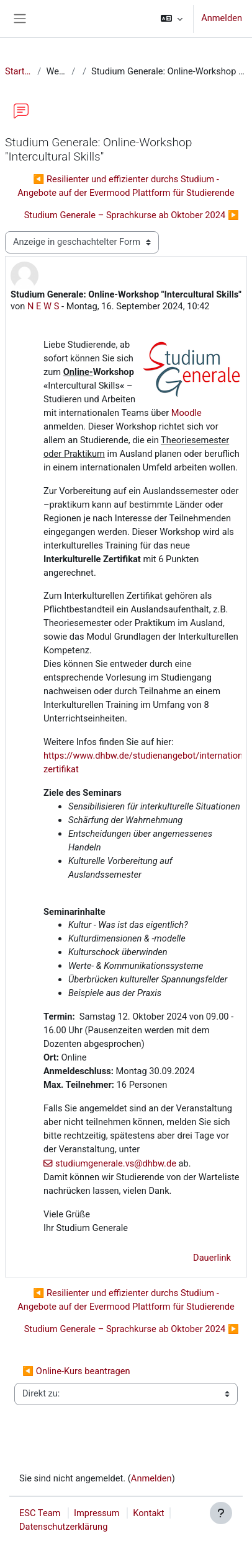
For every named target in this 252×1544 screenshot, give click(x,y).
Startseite (18, 71)
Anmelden (221, 18)
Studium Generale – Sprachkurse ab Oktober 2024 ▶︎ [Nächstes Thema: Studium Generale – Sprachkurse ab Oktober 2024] (131, 215)
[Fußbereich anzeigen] (221, 1513)
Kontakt (148, 1513)
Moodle (186, 412)
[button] (172, 18)
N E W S (43, 306)
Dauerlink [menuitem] (212, 1257)
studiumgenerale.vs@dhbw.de (115, 1163)
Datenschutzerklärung (63, 1526)
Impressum (97, 1513)
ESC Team (39, 1513)
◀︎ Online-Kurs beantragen (76, 1371)
